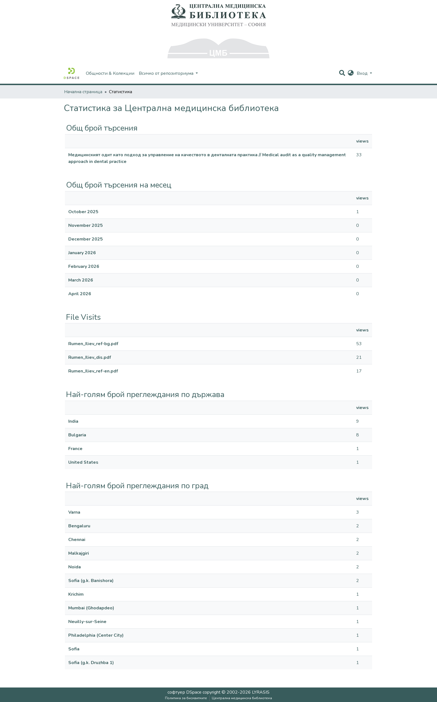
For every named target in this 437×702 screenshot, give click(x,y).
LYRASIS (261, 692)
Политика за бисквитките (186, 698)
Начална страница (83, 92)
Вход (363, 73)
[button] (351, 73)
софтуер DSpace (184, 692)
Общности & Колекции (110, 73)
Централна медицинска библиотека (242, 698)
